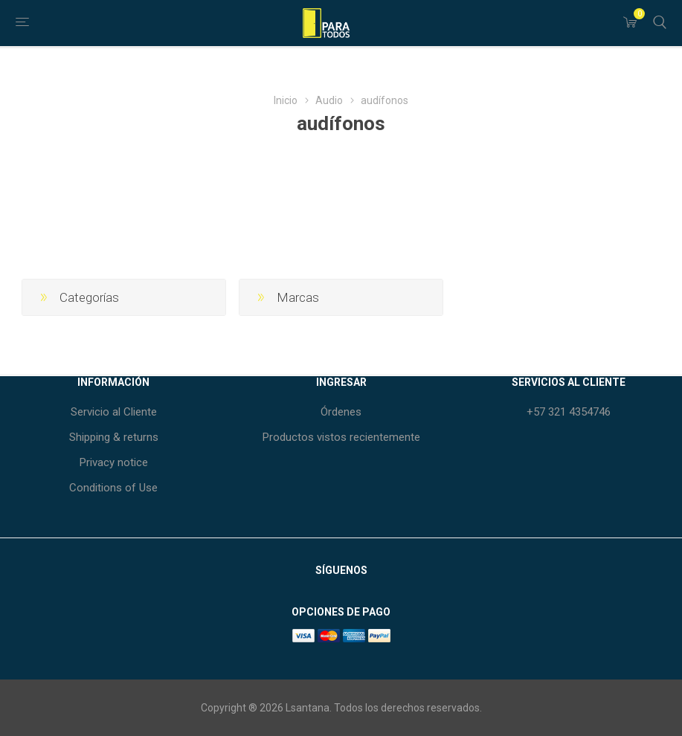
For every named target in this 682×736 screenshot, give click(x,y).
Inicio (285, 100)
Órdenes (341, 412)
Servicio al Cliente (114, 412)
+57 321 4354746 (569, 412)
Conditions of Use (113, 487)
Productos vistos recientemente (341, 437)
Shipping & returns (113, 437)
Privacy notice (114, 462)
